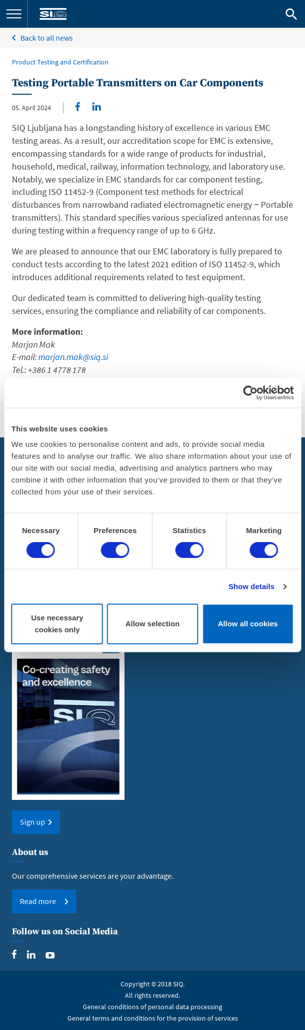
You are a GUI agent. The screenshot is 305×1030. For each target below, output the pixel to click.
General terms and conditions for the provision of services (152, 1018)
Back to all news (46, 38)
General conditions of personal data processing (152, 1006)
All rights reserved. (152, 995)
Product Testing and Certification (60, 62)
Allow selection (152, 623)
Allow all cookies (248, 623)
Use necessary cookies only (57, 623)
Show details (252, 586)
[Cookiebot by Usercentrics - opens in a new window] (250, 392)
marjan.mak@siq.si (73, 357)
